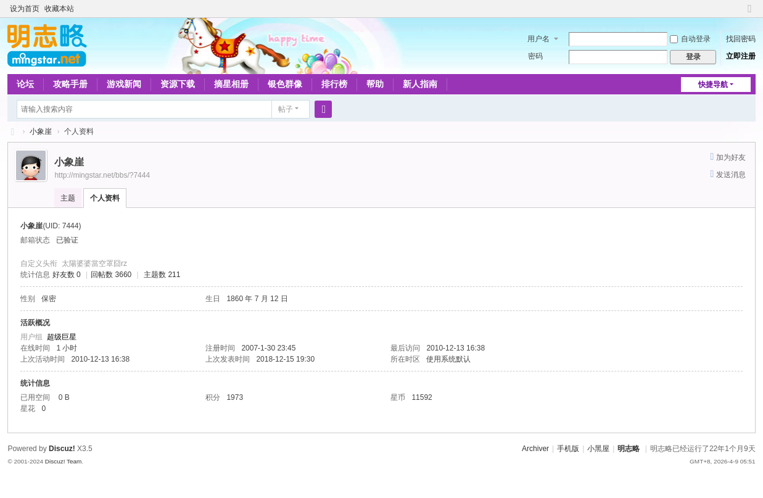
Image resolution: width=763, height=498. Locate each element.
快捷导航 (713, 84)
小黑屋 (598, 448)
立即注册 (741, 56)
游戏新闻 (124, 84)
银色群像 (285, 84)
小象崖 (41, 131)
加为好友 (731, 157)
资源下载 (177, 84)
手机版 (568, 448)
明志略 (628, 448)
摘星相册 (231, 84)
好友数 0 (66, 274)
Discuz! (62, 448)
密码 (535, 56)
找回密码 (741, 39)
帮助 (375, 84)
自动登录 (690, 39)
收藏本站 (59, 8)
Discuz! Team (63, 461)
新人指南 (420, 84)
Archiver (535, 448)
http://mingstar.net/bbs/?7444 (102, 175)
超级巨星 (61, 337)
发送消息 (731, 174)
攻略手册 (70, 84)
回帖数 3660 (111, 274)
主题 (67, 198)
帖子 (285, 109)
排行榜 (334, 84)
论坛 (25, 84)
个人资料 (105, 198)
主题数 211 (162, 274)
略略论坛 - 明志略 (12, 132)
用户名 (538, 39)
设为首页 (24, 8)
